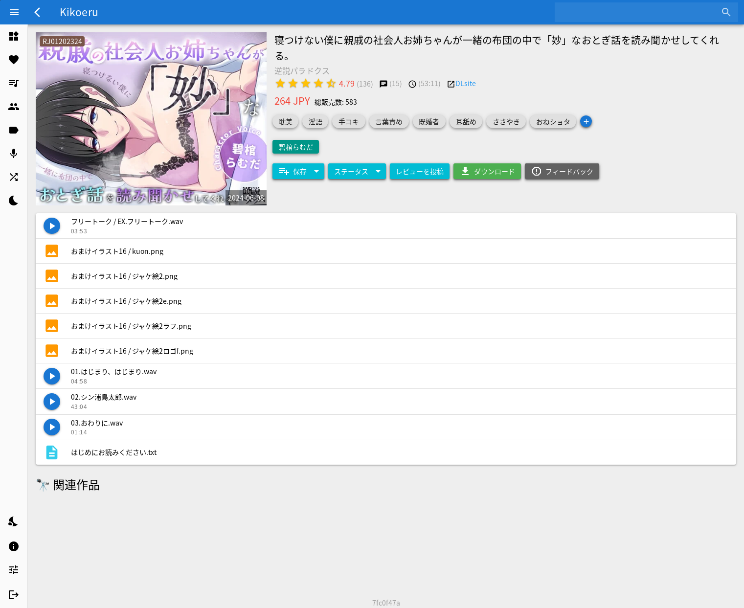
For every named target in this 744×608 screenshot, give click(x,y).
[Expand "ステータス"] (357, 171)
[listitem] (13, 36)
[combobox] (639, 12)
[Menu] (14, 12)
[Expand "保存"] (298, 171)
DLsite (465, 83)
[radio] (280, 83)
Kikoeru (79, 11)
